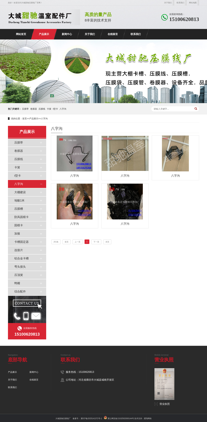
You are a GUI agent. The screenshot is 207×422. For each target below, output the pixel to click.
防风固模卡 (21, 217)
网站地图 (193, 3)
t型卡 (55, 109)
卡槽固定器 (21, 241)
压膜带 (25, 109)
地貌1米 (19, 200)
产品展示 (44, 34)
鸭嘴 (17, 283)
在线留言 (113, 34)
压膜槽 (18, 208)
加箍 (17, 233)
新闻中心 (67, 34)
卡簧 (49, 109)
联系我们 (180, 3)
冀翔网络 (148, 418)
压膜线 (42, 109)
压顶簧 (18, 275)
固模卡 (18, 225)
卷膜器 (33, 109)
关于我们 (168, 3)
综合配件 (20, 291)
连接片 (18, 250)
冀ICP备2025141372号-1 (91, 418)
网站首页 (21, 34)
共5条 (56, 242)
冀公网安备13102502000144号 (121, 418)
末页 (107, 242)
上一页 (77, 242)
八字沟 (63, 109)
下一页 (96, 242)
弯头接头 (20, 266)
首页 (24, 118)
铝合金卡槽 (21, 258)
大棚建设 (20, 192)
